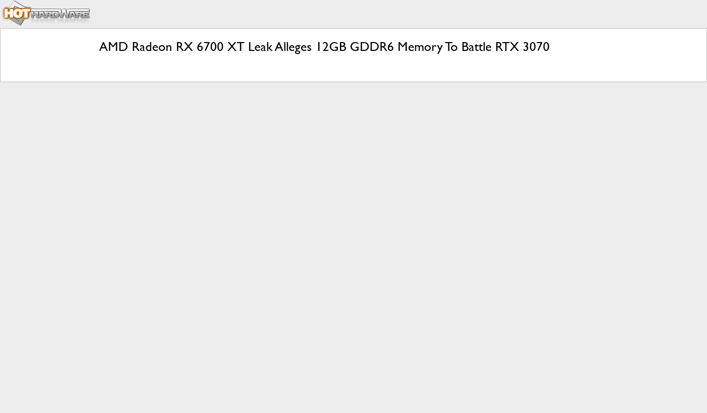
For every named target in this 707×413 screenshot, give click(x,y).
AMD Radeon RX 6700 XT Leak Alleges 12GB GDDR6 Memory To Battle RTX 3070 (324, 46)
